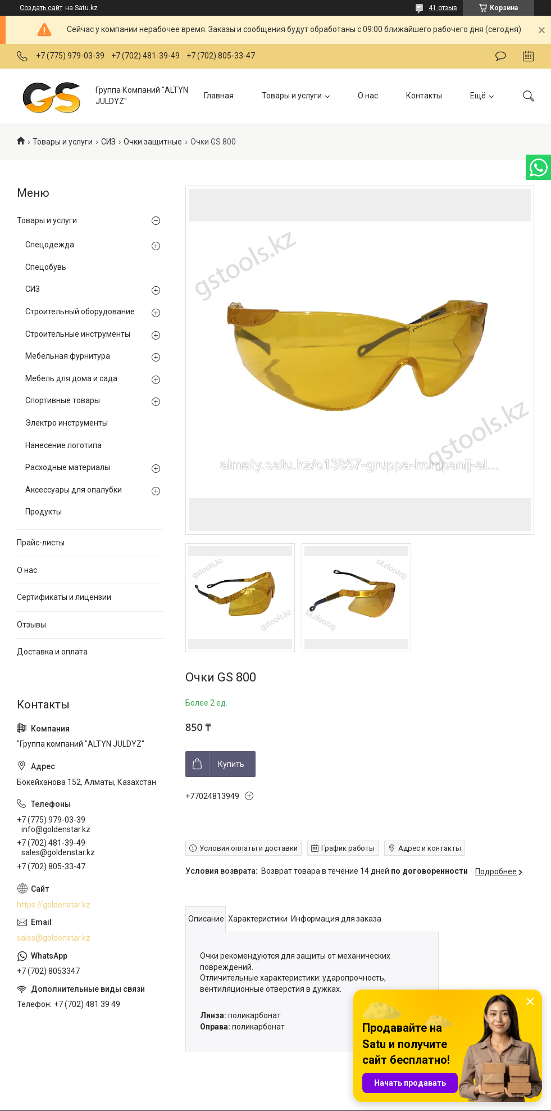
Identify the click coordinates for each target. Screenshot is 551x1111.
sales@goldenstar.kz (53, 937)
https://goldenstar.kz (53, 904)
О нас (368, 95)
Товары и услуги (292, 95)
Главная (219, 95)
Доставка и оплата (52, 651)
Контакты (424, 95)
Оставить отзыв (500, 56)
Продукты (43, 511)
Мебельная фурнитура (67, 355)
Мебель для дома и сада (71, 378)
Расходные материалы (67, 467)
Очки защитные (153, 141)
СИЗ (108, 141)
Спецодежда (49, 244)
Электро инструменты (66, 422)
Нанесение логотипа (63, 445)
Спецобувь (45, 267)
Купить (231, 764)
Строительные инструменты (77, 333)
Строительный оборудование (80, 311)
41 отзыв (443, 8)
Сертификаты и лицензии (64, 597)
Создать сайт (41, 8)
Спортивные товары (62, 400)
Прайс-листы (41, 542)
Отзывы (31, 624)
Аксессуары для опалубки (73, 489)
